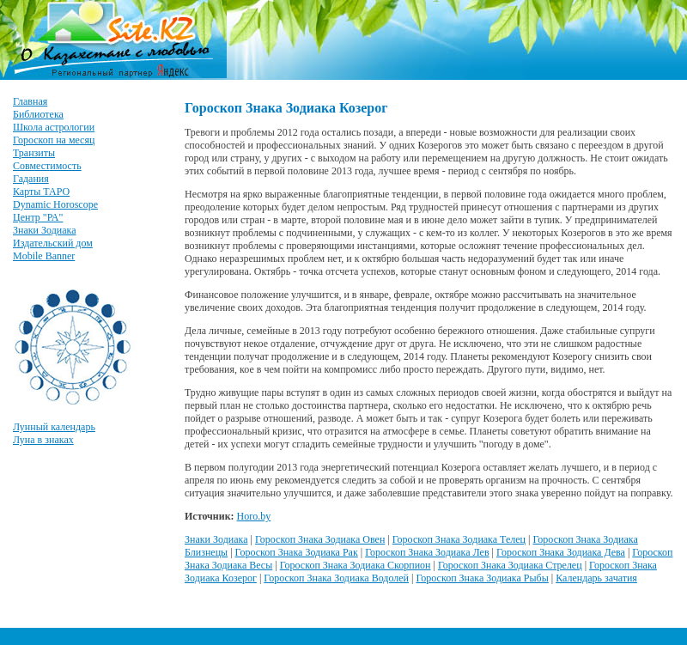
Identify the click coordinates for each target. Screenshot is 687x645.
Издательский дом (53, 243)
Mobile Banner (44, 256)
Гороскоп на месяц (53, 140)
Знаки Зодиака (44, 230)
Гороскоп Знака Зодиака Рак (296, 552)
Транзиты (34, 153)
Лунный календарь (54, 427)
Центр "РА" (38, 217)
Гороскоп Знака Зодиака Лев (427, 552)
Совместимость (47, 166)
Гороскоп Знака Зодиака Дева (560, 552)
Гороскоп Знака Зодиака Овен (320, 539)
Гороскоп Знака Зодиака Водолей (336, 578)
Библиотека (38, 114)
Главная (30, 101)
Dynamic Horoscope (55, 204)
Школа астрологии (53, 127)
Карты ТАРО (41, 192)
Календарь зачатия (596, 578)
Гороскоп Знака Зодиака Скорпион (355, 565)
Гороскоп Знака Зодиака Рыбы (482, 578)
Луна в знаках (43, 440)
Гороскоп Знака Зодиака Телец (459, 539)
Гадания (31, 179)
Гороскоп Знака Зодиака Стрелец (510, 565)
